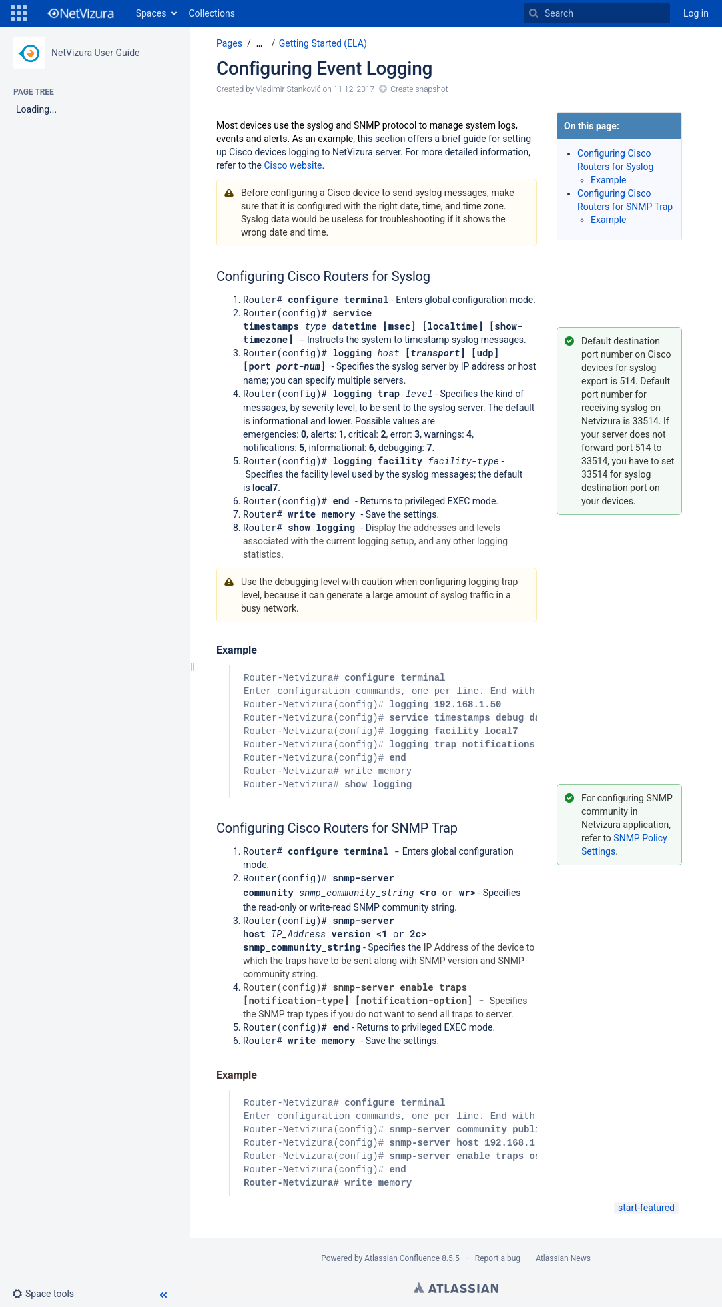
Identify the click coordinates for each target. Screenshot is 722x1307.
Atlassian (456, 1285)
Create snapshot (419, 89)
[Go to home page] (80, 13)
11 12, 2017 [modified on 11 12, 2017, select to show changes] (354, 89)
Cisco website (293, 165)
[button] (19, 13)
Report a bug (497, 1255)
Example (608, 180)
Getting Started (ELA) (323, 43)
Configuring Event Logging (324, 68)
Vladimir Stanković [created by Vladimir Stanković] (288, 89)
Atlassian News (563, 1255)
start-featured (646, 1205)
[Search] (533, 13)
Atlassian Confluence (402, 1255)
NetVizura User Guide (95, 52)
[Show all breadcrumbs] (259, 43)
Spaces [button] (151, 13)
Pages (229, 43)
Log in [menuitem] (696, 13)
